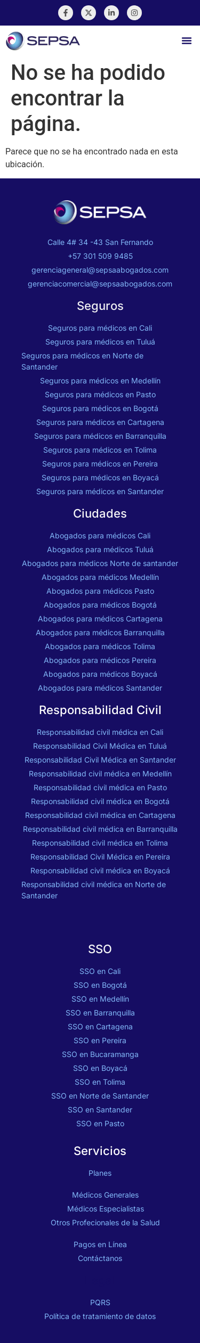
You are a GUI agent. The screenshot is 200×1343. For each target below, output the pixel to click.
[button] (187, 40)
